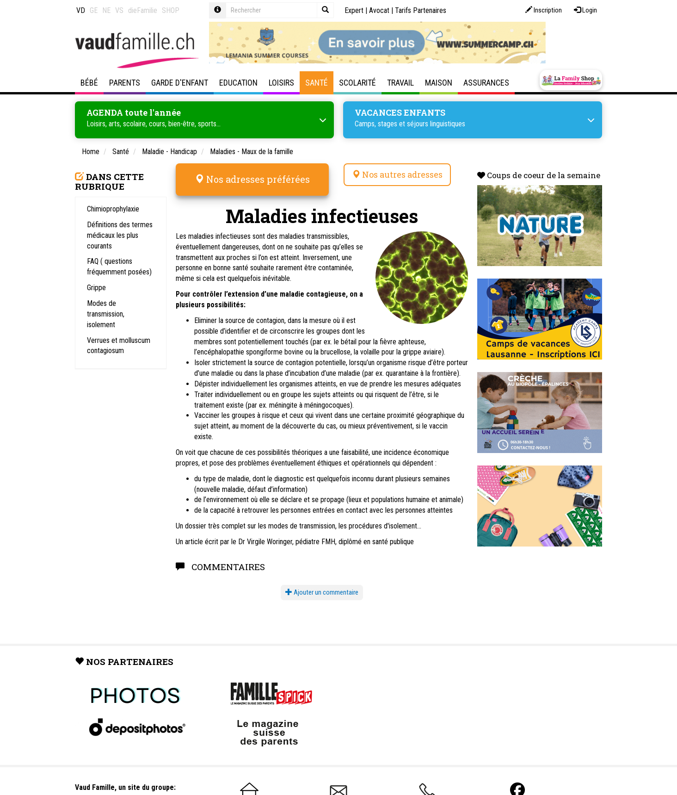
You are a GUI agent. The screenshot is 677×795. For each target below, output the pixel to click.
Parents (124, 82)
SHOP (170, 10)
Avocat (379, 10)
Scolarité (357, 82)
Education (238, 82)
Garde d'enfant (179, 82)
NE (106, 10)
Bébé (89, 82)
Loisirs (281, 82)
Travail (400, 82)
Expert (354, 10)
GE (94, 10)
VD (80, 10)
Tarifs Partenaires (420, 10)
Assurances (486, 82)
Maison (438, 82)
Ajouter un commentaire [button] (321, 592)
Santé (316, 82)
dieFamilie (142, 10)
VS (119, 10)
